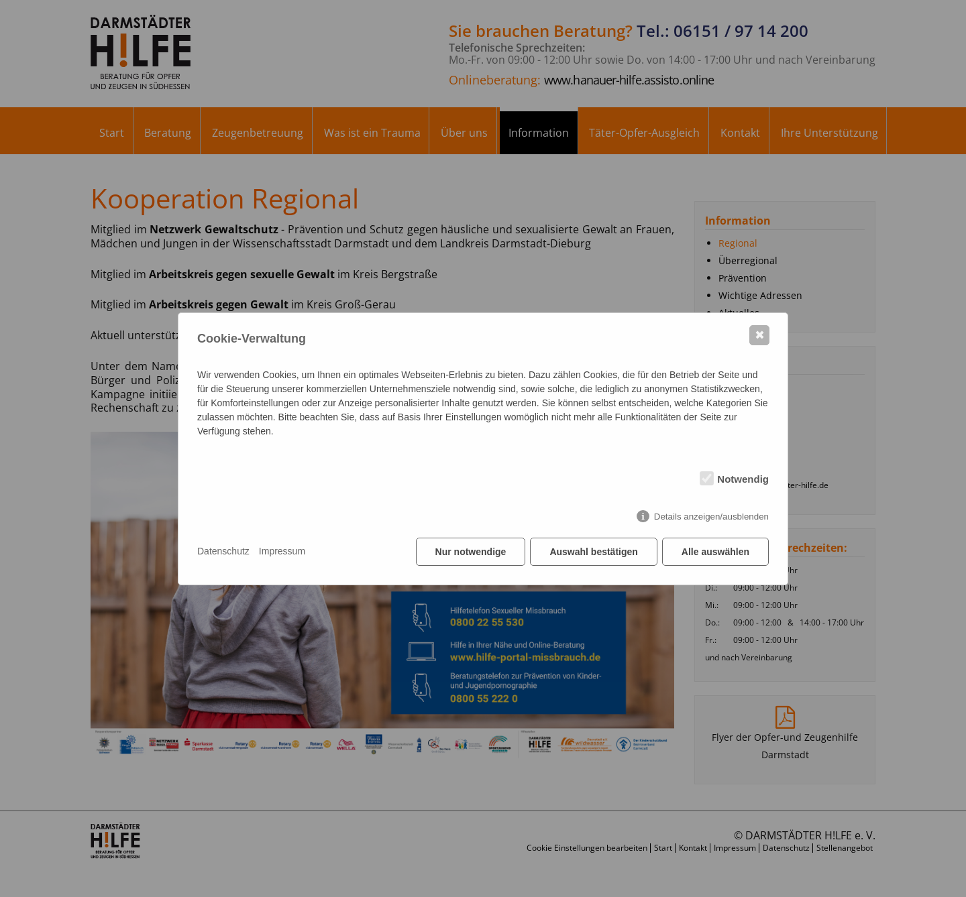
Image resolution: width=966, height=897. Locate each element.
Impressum (282, 551)
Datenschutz (223, 551)
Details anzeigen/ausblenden (711, 517)
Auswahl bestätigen (593, 551)
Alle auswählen (715, 551)
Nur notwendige (470, 551)
